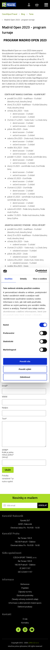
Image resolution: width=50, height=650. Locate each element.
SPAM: (5, 450)
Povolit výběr (25, 369)
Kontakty (25, 623)
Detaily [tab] (23, 278)
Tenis (31, 14)
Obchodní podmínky (25, 595)
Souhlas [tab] (8, 278)
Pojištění (25, 588)
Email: (5, 386)
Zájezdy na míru (25, 592)
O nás (25, 619)
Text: (4, 418)
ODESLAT (42, 505)
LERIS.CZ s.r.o (33, 643)
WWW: (5, 397)
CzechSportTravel (9, 14)
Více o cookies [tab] (40, 278)
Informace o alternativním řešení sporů (25, 603)
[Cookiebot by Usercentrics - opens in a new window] (35, 271)
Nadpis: (5, 408)
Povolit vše (25, 361)
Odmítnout (25, 377)
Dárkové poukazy (25, 607)
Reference (25, 584)
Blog (23, 14)
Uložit (8, 470)
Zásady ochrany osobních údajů (25, 599)
